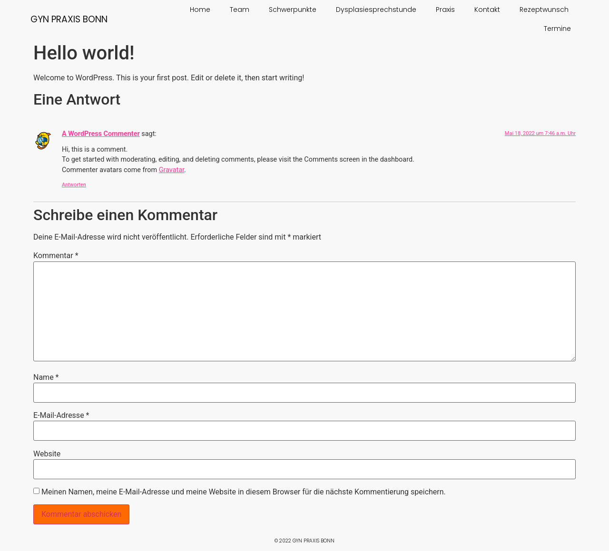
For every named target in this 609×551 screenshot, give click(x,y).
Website (46, 454)
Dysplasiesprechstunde (376, 9)
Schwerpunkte (292, 9)
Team (239, 9)
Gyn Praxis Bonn (69, 19)
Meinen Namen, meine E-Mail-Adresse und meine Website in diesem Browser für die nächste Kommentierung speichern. (243, 492)
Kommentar (56, 256)
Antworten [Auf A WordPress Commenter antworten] (74, 185)
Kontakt (487, 9)
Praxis (445, 9)
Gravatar (171, 170)
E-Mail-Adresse (61, 415)
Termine (557, 28)
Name (46, 377)
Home (200, 9)
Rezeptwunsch (544, 9)
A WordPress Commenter (101, 134)
